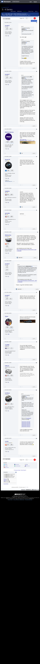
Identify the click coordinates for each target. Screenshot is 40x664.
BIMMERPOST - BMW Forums (31, 489)
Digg (27, 464)
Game (6, 316)
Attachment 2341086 (26, 423)
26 (8, 334)
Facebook (17, 464)
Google (6, 465)
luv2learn (7, 393)
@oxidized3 (28, 418)
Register (35, 1)
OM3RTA (7, 191)
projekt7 (7, 25)
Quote (34, 68)
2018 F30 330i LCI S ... (9, 181)
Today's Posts (30, 11)
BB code (5, 478)
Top (38, 489)
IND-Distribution (9, 132)
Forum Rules (6, 483)
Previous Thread (17, 470)
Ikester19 (7, 159)
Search (36, 11)
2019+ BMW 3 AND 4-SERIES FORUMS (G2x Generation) (15, 14)
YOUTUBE (25, 140)
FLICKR (33, 140)
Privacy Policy (10, 499)
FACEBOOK (30, 140)
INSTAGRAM (22, 140)
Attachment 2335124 (26, 424)
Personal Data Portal (28, 499)
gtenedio (7, 213)
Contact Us (23, 489)
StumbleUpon (18, 465)
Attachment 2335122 (26, 426)
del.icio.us (28, 465)
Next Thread (23, 470)
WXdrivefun (8, 235)
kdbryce (7, 366)
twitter (6, 464)
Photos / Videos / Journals (7, 15)
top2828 (7, 345)
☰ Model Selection (16, 1)
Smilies (5, 479)
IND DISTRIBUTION (23, 139)
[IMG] (5, 480)
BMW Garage (13, 11)
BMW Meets (19, 11)
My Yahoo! (7, 467)
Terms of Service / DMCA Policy (18, 499)
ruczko (6, 441)
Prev (27, 18)
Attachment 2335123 (26, 425)
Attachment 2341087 (26, 421)
